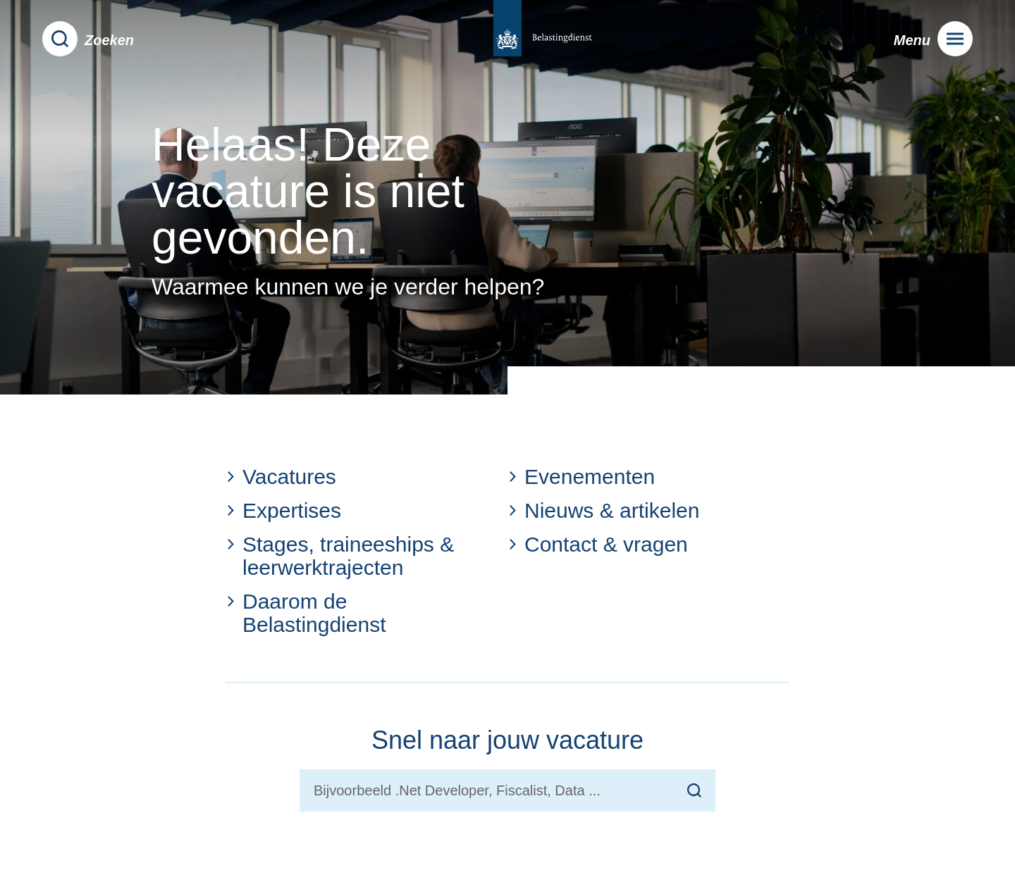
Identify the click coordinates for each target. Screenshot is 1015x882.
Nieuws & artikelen (603, 510)
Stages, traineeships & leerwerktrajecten (340, 556)
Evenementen (581, 476)
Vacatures (281, 476)
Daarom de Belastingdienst (306, 613)
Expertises (283, 510)
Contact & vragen (598, 544)
